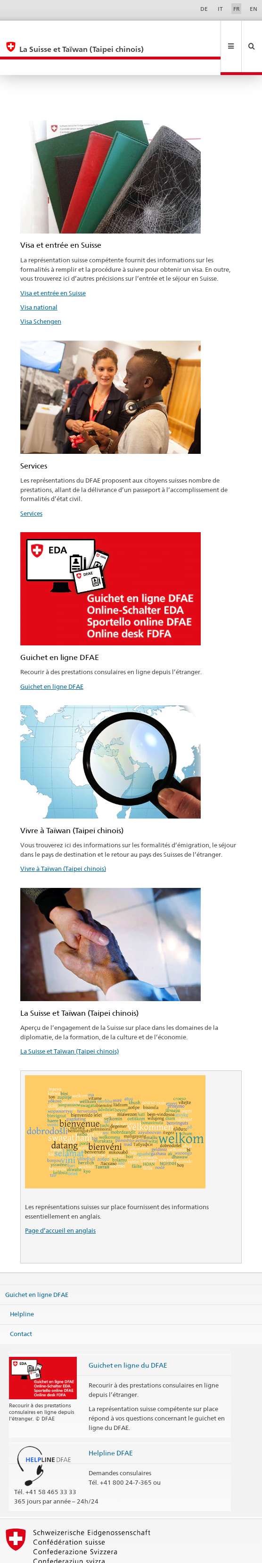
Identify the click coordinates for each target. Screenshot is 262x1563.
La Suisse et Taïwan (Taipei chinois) (69, 1019)
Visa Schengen (40, 289)
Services (31, 481)
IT (220, 8)
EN (253, 8)
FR (236, 8)
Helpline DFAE (111, 1421)
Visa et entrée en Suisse (53, 261)
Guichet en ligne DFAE (51, 655)
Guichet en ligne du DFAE (128, 1333)
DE (204, 8)
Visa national (38, 275)
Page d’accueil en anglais (60, 1199)
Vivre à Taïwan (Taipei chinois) (63, 837)
